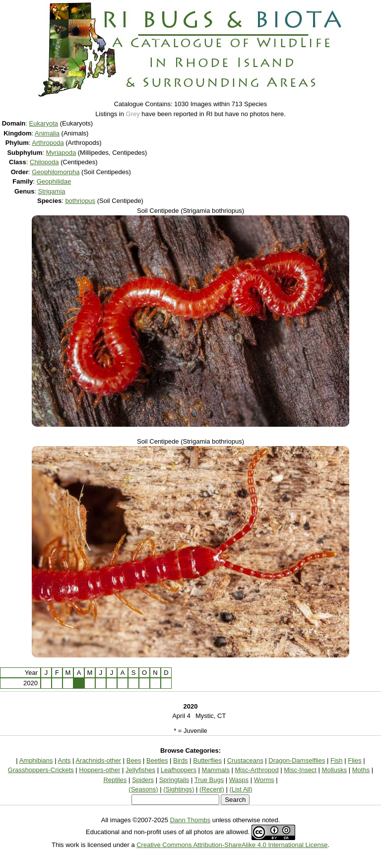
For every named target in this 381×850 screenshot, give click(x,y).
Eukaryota (44, 123)
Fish (336, 760)
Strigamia (51, 191)
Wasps (239, 780)
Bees (134, 760)
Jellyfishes (140, 770)
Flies (354, 760)
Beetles (157, 760)
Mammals (216, 770)
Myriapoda (61, 152)
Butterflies (207, 760)
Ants (64, 760)
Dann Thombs (190, 820)
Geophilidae (54, 181)
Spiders (143, 780)
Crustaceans (245, 760)
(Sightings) (178, 789)
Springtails (174, 780)
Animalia (47, 133)
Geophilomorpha (55, 172)
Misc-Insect (300, 770)
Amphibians (36, 760)
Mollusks (334, 770)
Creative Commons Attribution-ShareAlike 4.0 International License (231, 845)
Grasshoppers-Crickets (41, 770)
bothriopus (80, 200)
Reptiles (115, 780)
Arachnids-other (98, 760)
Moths (361, 770)
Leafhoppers (178, 770)
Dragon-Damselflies (296, 760)
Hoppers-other (99, 770)
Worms (264, 780)
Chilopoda (44, 162)
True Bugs (209, 780)
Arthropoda (48, 142)
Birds (180, 760)
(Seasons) (143, 789)
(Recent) (211, 789)
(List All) (240, 789)
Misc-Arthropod (257, 770)
